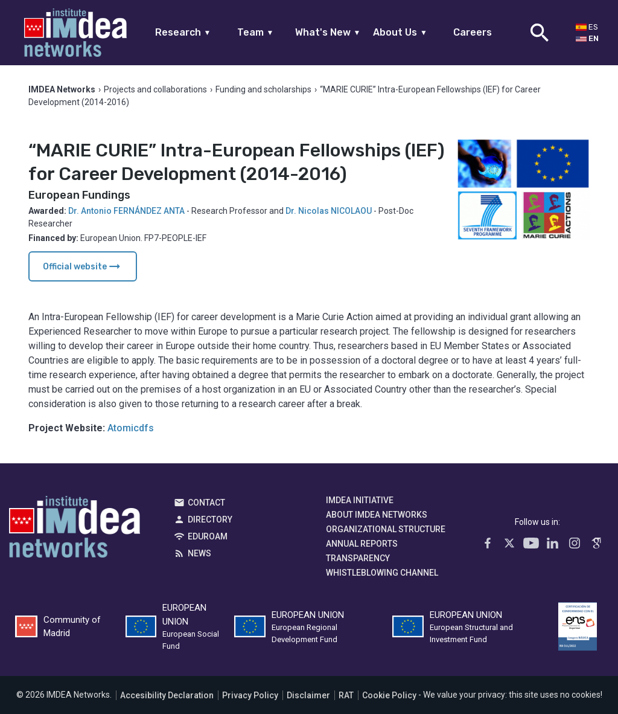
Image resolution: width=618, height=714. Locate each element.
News (199, 553)
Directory (210, 519)
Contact (206, 502)
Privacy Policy (250, 695)
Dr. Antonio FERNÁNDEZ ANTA (126, 211)
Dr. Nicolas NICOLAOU (328, 211)
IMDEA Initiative (359, 500)
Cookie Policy (389, 695)
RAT (346, 695)
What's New (328, 32)
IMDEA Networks (74, 530)
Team (255, 32)
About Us (400, 32)
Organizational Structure (385, 529)
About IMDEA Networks (376, 514)
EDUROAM (208, 536)
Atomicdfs (130, 428)
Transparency (358, 558)
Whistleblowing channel (382, 572)
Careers (472, 32)
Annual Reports (362, 543)
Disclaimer (308, 695)
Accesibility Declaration (167, 695)
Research (183, 32)
